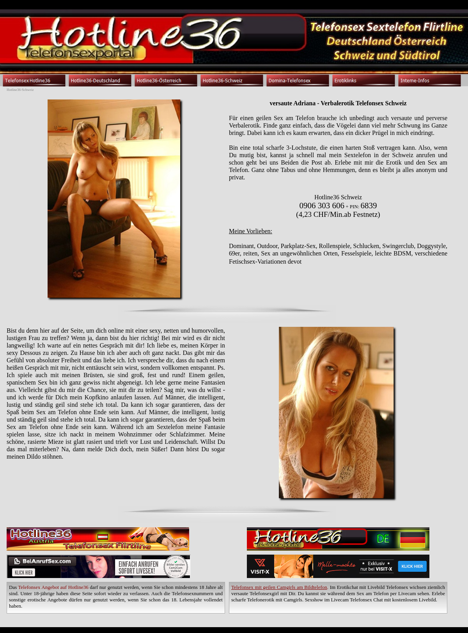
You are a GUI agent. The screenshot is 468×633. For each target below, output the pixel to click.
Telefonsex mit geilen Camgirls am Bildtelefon (279, 587)
